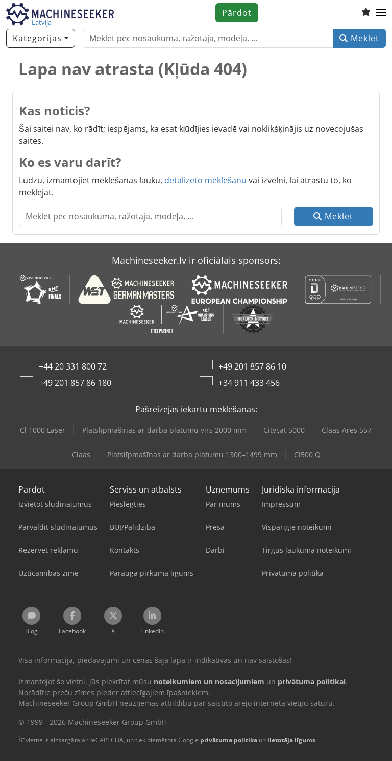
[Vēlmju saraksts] (366, 12)
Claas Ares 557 (347, 430)
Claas (81, 454)
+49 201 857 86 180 (75, 382)
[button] (381, 12)
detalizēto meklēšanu (205, 180)
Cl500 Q (307, 454)
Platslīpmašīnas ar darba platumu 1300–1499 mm (192, 454)
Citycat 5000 (284, 430)
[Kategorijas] (40, 38)
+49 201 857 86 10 (252, 366)
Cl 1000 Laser (42, 430)
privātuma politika (228, 739)
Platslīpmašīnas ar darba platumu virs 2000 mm (164, 430)
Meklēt (359, 38)
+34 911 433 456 (249, 382)
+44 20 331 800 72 (73, 366)
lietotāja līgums (291, 739)
